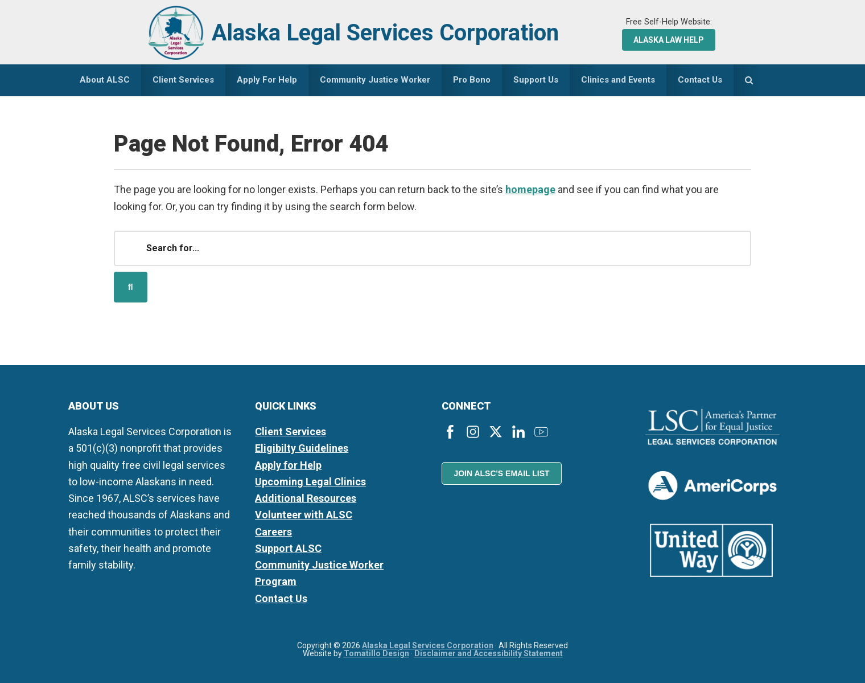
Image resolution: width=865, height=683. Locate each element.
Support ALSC (288, 548)
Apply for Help (288, 465)
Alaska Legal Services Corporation (385, 32)
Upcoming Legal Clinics (310, 482)
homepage (530, 189)
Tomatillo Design (376, 653)
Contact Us (281, 598)
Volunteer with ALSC (303, 515)
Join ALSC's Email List (501, 473)
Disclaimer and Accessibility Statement (488, 653)
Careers (273, 532)
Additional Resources (305, 498)
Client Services (290, 431)
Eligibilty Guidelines (301, 448)
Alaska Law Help (668, 39)
